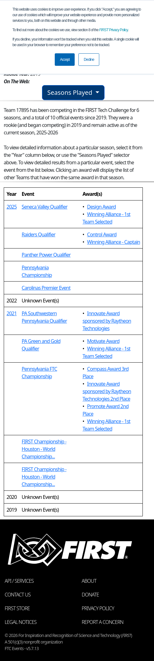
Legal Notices (20, 622)
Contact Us (17, 594)
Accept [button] (65, 59)
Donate (90, 594)
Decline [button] (89, 59)
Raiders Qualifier (38, 234)
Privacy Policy (113, 30)
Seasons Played (70, 92)
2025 (12, 206)
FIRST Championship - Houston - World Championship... (44, 449)
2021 (12, 313)
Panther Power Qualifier (46, 254)
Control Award (102, 234)
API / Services (19, 580)
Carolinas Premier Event (46, 287)
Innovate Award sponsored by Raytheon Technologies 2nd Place (106, 391)
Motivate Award (103, 341)
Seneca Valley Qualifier (45, 206)
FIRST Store (17, 608)
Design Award (101, 206)
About (89, 580)
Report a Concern (103, 622)
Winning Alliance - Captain (113, 242)
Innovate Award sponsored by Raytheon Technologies (106, 321)
